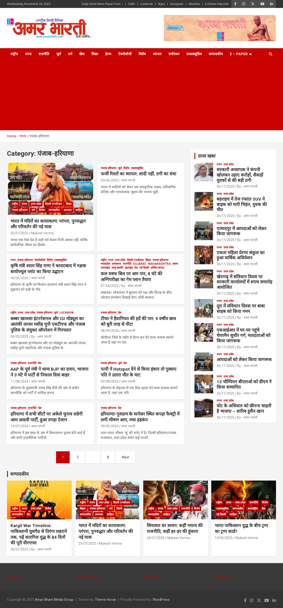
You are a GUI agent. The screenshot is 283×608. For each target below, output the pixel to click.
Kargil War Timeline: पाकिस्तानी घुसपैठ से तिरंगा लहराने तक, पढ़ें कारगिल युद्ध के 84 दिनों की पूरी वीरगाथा (39, 534)
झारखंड (129, 267)
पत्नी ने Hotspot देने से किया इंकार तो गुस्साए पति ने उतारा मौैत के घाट (138, 372)
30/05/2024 (109, 426)
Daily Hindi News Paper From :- (102, 4)
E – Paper (239, 54)
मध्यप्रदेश (105, 263)
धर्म (70, 54)
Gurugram (176, 4)
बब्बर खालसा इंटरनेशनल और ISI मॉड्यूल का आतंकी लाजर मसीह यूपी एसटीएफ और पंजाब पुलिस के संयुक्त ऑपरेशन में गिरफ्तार (48, 324)
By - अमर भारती (131, 286)
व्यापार (157, 54)
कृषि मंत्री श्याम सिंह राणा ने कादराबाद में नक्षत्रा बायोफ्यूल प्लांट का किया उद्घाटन (48, 268)
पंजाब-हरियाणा (20, 210)
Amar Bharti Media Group (54, 599)
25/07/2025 (19, 233)
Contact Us (222, 577)
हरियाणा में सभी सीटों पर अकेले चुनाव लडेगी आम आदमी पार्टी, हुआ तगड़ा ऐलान (46, 417)
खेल (81, 54)
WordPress (161, 599)
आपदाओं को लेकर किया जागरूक (244, 359)
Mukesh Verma (42, 233)
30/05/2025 (19, 278)
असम (175, 263)
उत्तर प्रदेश (36, 204)
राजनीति (44, 54)
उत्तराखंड (105, 267)
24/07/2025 (156, 538)
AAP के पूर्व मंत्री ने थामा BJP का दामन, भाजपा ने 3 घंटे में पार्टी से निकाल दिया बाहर (49, 372)
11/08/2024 (19, 381)
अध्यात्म (68, 210)
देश (136, 267)
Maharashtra (159, 263)
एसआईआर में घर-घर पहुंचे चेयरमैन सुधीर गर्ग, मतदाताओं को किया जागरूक (243, 335)
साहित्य (78, 210)
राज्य (28, 54)
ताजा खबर (206, 156)
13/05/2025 (224, 538)
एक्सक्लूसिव (194, 54)
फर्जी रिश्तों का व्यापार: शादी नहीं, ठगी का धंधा (138, 174)
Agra (161, 4)
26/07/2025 (19, 549)
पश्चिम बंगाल (157, 267)
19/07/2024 (19, 426)
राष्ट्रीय (14, 54)
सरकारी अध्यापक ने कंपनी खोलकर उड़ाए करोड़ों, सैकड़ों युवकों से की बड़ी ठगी (240, 175)
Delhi (131, 4)
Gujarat (139, 263)
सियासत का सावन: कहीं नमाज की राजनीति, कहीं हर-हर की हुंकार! (175, 528)
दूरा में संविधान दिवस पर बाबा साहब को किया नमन (241, 308)
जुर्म (58, 54)
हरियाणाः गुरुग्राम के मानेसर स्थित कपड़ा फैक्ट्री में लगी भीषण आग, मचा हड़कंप (140, 417)
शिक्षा (94, 54)
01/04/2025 (109, 286)
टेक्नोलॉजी (125, 54)
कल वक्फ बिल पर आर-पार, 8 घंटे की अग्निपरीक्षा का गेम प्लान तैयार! (131, 276)
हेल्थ (108, 54)
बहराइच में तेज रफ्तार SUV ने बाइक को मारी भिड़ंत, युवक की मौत (242, 204)
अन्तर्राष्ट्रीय (252, 508)
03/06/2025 (109, 180)
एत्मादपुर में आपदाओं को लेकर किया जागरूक (241, 231)
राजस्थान (116, 263)
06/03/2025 (19, 336)
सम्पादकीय (216, 54)
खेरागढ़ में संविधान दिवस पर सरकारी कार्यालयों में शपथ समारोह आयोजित (244, 282)
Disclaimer (153, 577)
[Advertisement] (141, 95)
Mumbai (194, 4)
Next (125, 457)
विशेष (142, 54)
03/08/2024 (109, 381)
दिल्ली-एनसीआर (53, 204)
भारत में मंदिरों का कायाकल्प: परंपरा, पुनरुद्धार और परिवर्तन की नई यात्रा (48, 224)
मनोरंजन (173, 54)
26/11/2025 (225, 186)
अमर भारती (128, 180)
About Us (14, 577)
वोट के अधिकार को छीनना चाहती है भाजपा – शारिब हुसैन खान (244, 408)
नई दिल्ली (144, 267)
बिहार (69, 204)
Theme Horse (105, 599)
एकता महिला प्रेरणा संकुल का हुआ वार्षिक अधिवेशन (241, 255)
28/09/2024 (109, 331)
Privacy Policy (86, 577)
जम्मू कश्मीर (117, 267)
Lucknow (146, 4)
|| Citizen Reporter (217, 4)
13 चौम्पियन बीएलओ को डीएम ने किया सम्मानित (244, 384)
